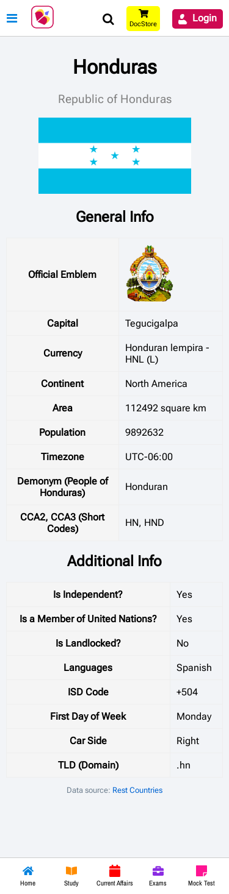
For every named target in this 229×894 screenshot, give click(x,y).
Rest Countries (137, 790)
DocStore (143, 24)
